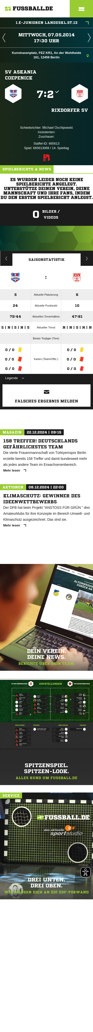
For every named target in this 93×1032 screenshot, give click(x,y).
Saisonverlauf (87, 258)
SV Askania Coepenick (20, 75)
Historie (6, 258)
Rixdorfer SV (69, 110)
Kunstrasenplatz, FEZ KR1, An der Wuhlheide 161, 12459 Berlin (50, 55)
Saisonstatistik (47, 259)
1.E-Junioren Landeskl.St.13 (52, 23)
